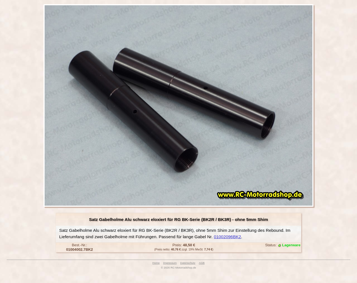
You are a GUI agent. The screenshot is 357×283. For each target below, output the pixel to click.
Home (156, 262)
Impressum (170, 262)
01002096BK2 (227, 236)
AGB (202, 262)
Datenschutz (187, 262)
